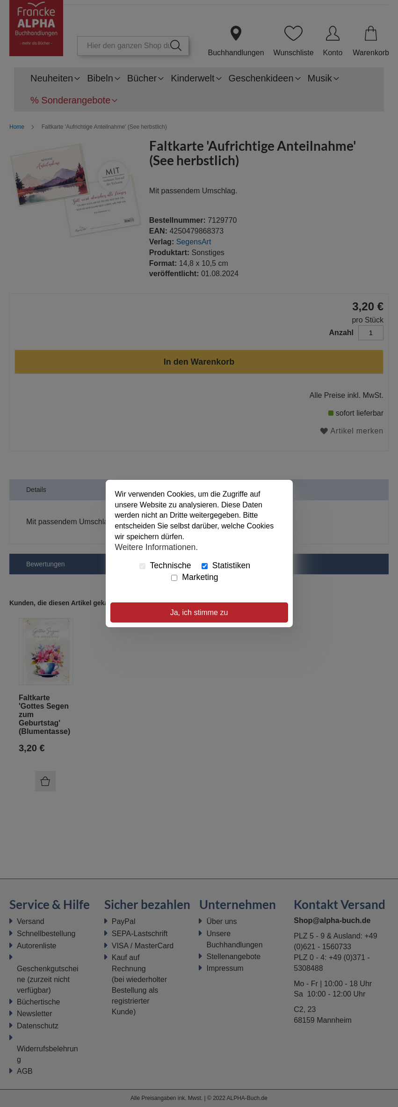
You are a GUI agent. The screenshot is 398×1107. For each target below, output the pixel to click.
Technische (165, 565)
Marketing (194, 577)
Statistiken (226, 565)
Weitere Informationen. (156, 547)
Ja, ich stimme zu (199, 612)
